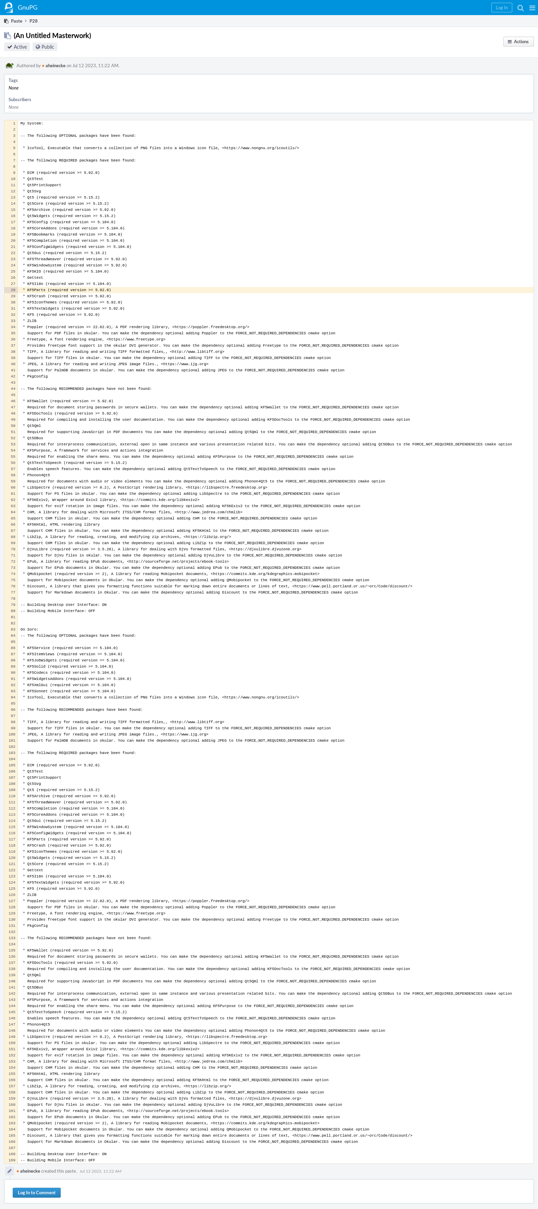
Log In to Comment (37, 1192)
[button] (532, 7)
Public (48, 47)
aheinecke (54, 65)
